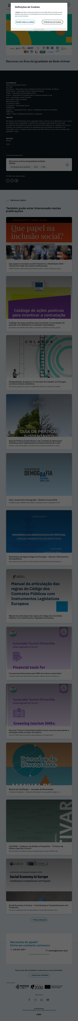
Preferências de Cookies (52, 22)
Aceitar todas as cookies (25, 22)
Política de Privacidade (39, 29)
